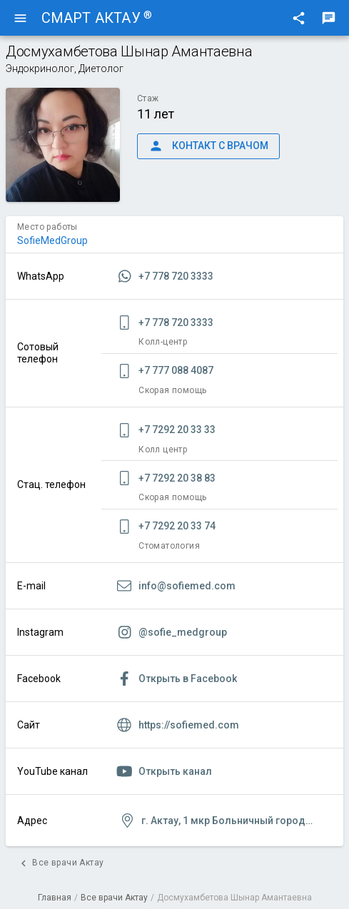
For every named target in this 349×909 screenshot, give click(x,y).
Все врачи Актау (114, 898)
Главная (54, 898)
